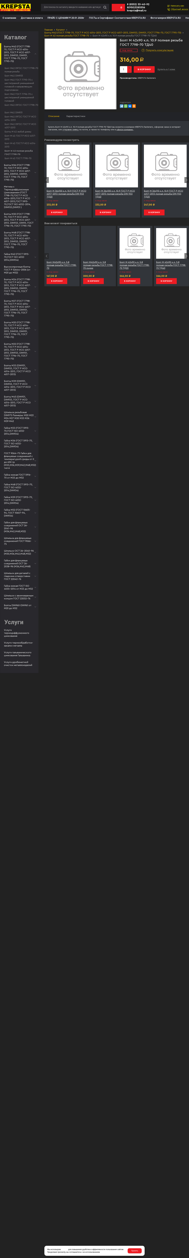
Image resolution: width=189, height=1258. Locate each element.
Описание (53, 116)
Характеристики (75, 116)
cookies (64, 1249)
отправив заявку (71, 130)
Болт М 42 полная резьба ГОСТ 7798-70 (66, 35)
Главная (48, 30)
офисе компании (124, 130)
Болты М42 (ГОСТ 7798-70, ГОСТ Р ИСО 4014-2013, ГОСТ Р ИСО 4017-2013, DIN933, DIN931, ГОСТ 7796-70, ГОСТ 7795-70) (112, 33)
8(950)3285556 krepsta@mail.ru (136, 9)
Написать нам (177, 6)
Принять (134, 1251)
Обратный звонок (179, 9)
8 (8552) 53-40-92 (138, 4)
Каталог (60, 30)
